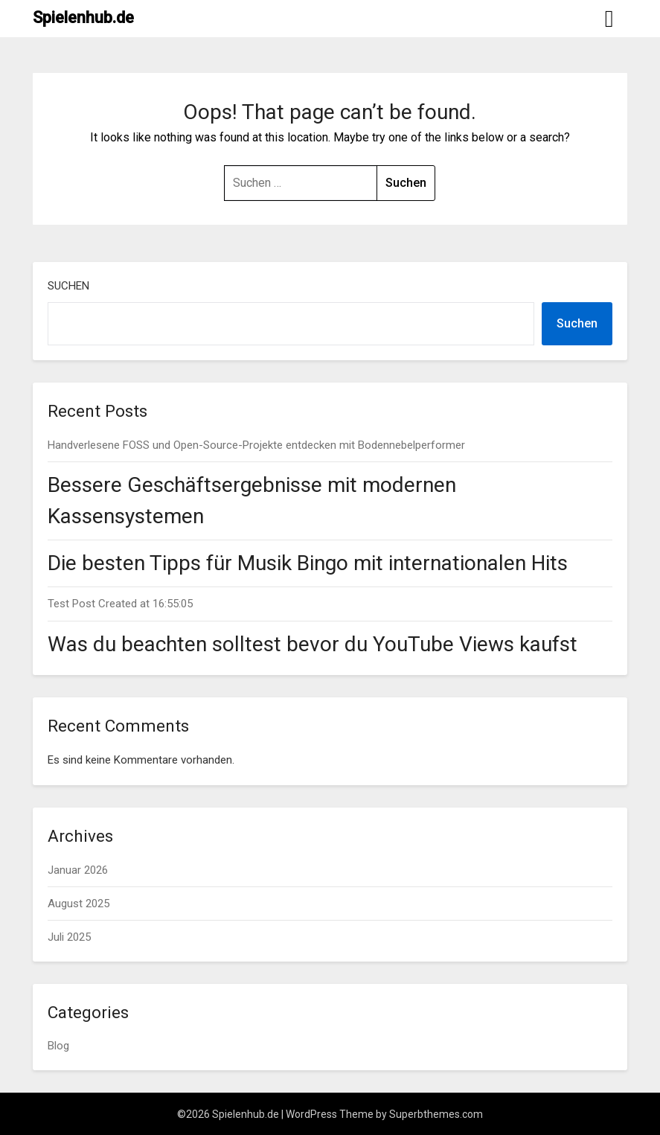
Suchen (68, 285)
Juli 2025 (69, 937)
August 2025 (78, 903)
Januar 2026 (78, 870)
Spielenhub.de (83, 17)
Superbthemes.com (436, 1114)
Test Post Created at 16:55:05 (120, 603)
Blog (58, 1045)
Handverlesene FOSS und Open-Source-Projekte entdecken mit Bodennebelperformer (256, 445)
